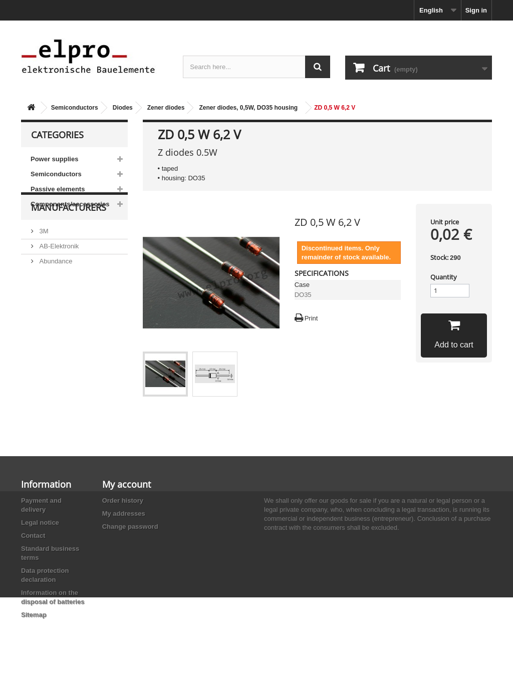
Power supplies (54, 159)
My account (126, 484)
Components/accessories (70, 204)
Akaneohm (54, 351)
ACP (45, 321)
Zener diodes (166, 107)
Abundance (55, 291)
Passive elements (58, 189)
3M (43, 261)
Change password (130, 526)
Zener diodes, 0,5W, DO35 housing (248, 107)
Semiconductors (74, 107)
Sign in (476, 10)
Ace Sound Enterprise (70, 306)
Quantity (443, 276)
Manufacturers (68, 241)
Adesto (49, 336)
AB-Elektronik (58, 276)
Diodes (123, 107)
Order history (122, 500)
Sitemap (34, 614)
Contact (33, 535)
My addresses (123, 513)
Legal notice (40, 522)
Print (311, 318)
